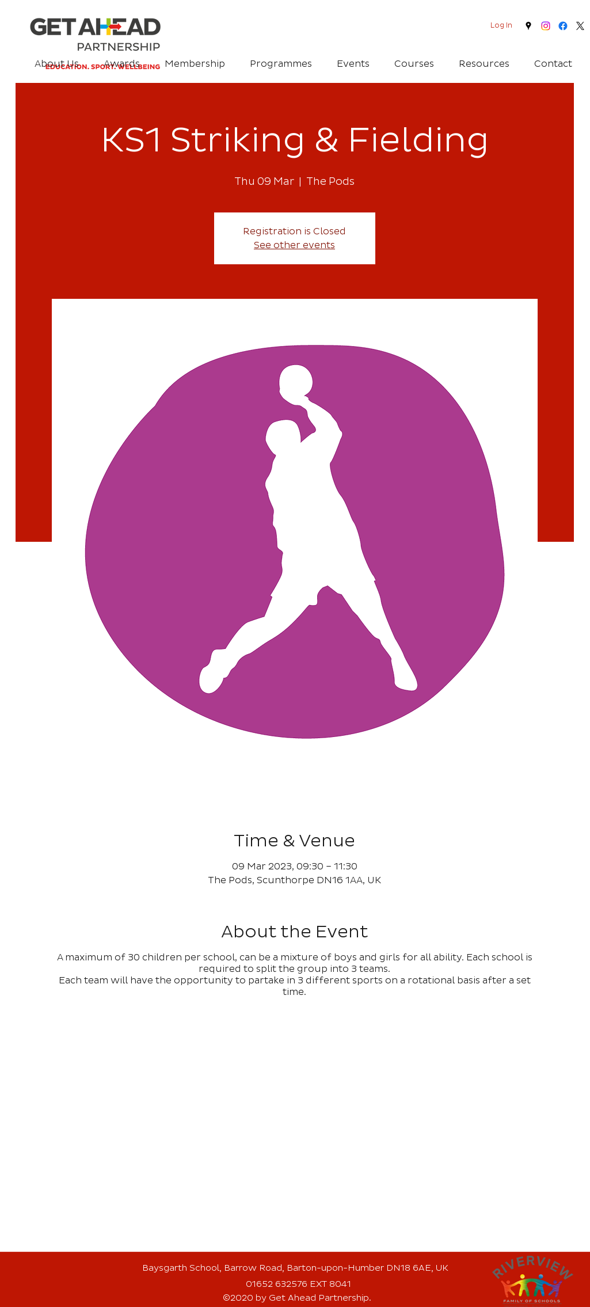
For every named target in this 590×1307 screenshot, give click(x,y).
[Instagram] (545, 26)
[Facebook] (563, 26)
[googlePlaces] (528, 26)
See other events (294, 245)
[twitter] (580, 26)
